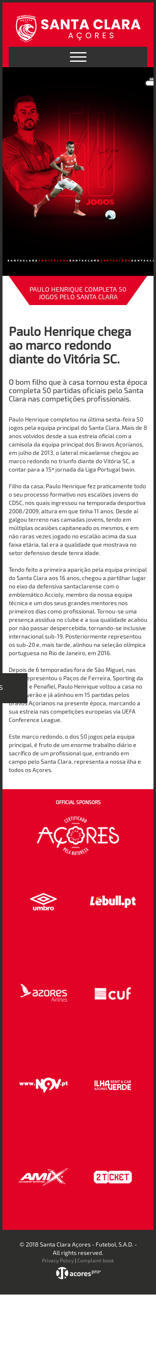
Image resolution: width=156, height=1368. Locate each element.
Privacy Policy (58, 1260)
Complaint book (95, 1260)
